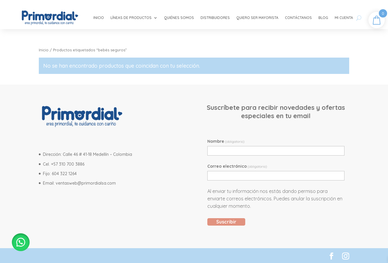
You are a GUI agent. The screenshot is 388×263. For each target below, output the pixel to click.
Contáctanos (298, 17)
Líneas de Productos (131, 17)
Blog (323, 17)
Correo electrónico (237, 166)
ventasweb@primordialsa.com (86, 183)
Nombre (226, 141)
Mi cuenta (344, 17)
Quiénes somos (179, 17)
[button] (21, 242)
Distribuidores (215, 17)
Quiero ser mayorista (257, 17)
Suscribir (226, 222)
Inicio (98, 17)
